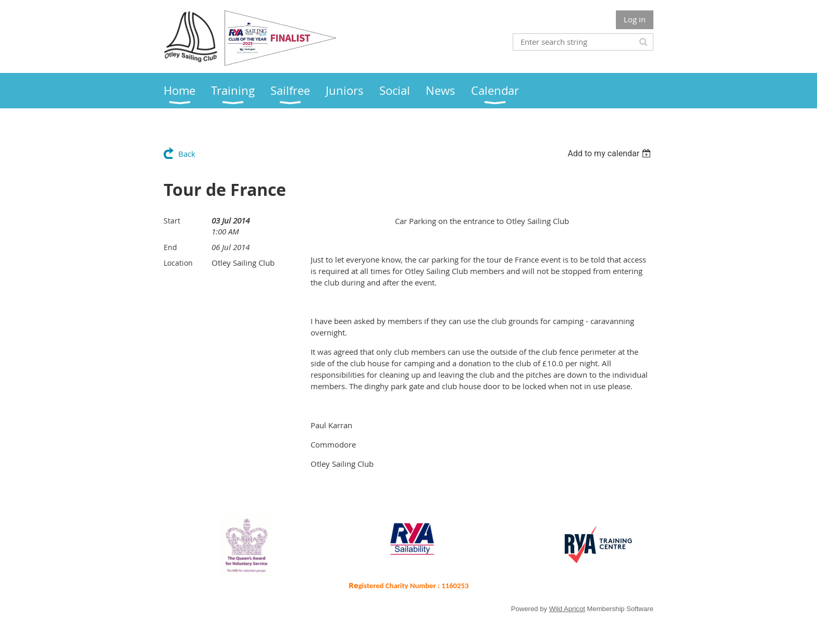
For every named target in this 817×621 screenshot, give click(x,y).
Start (172, 221)
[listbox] (610, 153)
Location (178, 263)
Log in (635, 19)
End (170, 247)
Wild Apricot (567, 609)
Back (186, 153)
